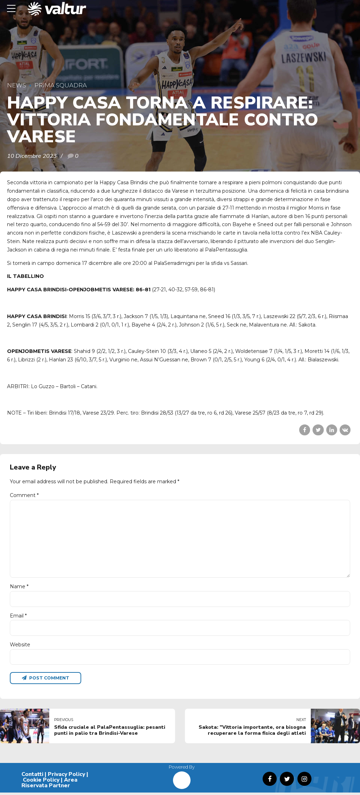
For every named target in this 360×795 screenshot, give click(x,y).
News (16, 85)
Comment (24, 495)
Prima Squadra (60, 85)
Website (20, 646)
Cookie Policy (41, 782)
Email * (18, 617)
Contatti (32, 777)
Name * (19, 588)
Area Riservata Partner (49, 785)
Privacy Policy (66, 777)
